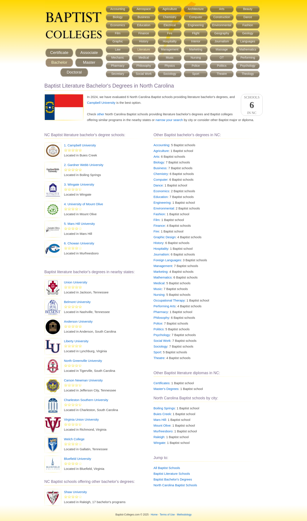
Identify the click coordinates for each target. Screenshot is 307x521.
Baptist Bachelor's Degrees (173, 479)
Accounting (117, 9)
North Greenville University (83, 360)
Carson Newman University (83, 380)
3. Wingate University (79, 184)
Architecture (196, 9)
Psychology (247, 65)
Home (154, 514)
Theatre (222, 73)
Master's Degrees (166, 389)
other (100, 114)
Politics (221, 65)
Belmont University (77, 302)
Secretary (117, 73)
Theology (248, 73)
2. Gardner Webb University (83, 165)
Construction (221, 17)
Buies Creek (162, 414)
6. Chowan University (79, 243)
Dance (247, 17)
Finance (143, 33)
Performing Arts (164, 306)
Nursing (196, 57)
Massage (222, 49)
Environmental (221, 25)
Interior (195, 41)
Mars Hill (160, 419)
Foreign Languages (167, 260)
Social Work (144, 73)
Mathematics (247, 49)
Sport (195, 73)
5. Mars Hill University (79, 223)
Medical (144, 57)
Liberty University (76, 341)
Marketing (195, 49)
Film (117, 33)
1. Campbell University (80, 145)
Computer (195, 17)
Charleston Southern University (86, 400)
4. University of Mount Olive (83, 204)
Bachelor (59, 62)
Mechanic (117, 57)
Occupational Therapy (169, 300)
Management (169, 49)
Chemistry (169, 17)
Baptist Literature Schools (172, 473)
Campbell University (101, 102)
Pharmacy (117, 65)
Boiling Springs (164, 408)
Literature (143, 49)
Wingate (159, 443)
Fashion (247, 25)
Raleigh (159, 437)
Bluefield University (77, 458)
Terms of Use (167, 514)
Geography (221, 33)
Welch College (74, 439)
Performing (247, 57)
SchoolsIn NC (251, 105)
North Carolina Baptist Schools (175, 485)
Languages (247, 41)
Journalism (221, 41)
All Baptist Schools (167, 468)
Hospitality (170, 41)
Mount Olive (162, 425)
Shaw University (75, 492)
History (143, 41)
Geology (247, 33)
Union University (75, 282)
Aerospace (144, 9)
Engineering (196, 25)
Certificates (161, 383)
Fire (169, 33)
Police (196, 65)
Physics (170, 65)
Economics (117, 25)
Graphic (117, 41)
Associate (89, 52)
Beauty (247, 9)
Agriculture (170, 9)
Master (89, 62)
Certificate (59, 52)
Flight (195, 33)
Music (170, 57)
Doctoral (74, 72)
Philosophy (143, 65)
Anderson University (78, 321)
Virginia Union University (81, 419)
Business (144, 17)
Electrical (170, 25)
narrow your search (169, 120)
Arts (221, 9)
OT (222, 57)
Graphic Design (164, 237)
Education (143, 25)
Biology (118, 17)
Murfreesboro (163, 431)
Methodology (184, 514)
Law (117, 49)
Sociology (169, 73)
